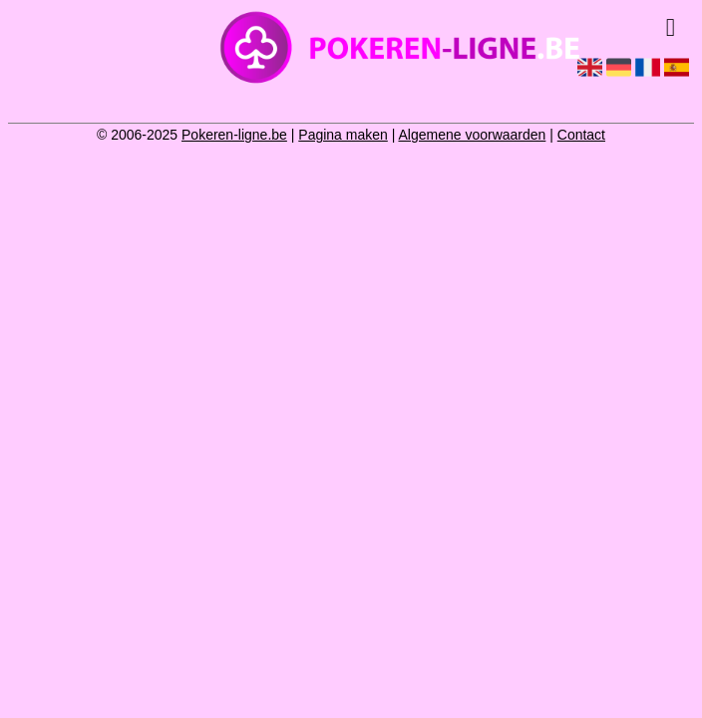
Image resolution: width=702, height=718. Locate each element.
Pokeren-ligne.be (234, 135)
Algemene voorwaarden (471, 135)
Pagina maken (343, 135)
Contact (581, 135)
